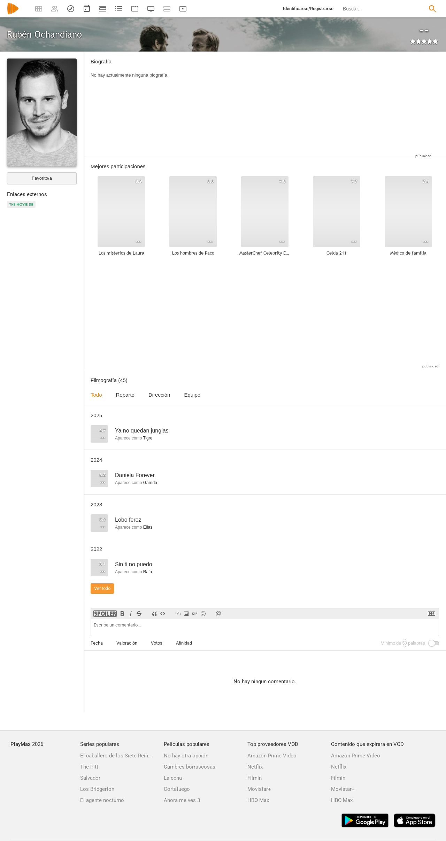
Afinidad (184, 643)
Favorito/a (42, 178)
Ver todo (102, 588)
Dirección (159, 395)
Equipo (192, 395)
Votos (156, 643)
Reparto (125, 395)
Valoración (126, 643)
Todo (96, 395)
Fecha (97, 643)
